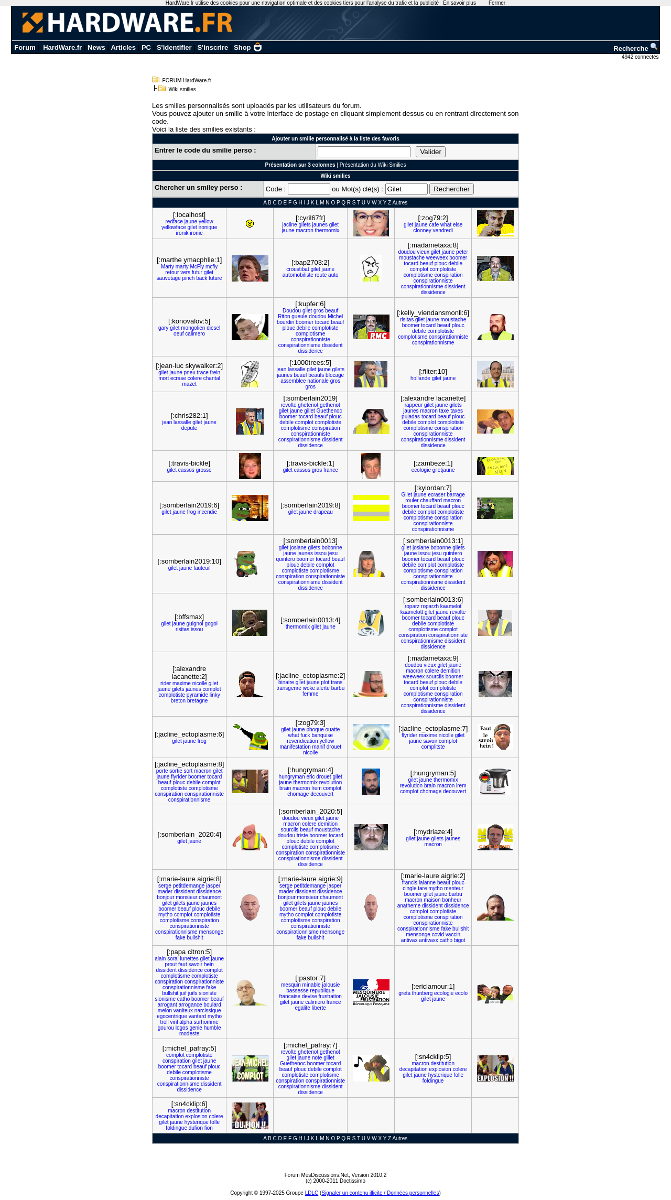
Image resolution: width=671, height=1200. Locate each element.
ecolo (461, 993)
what (445, 225)
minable (311, 985)
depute (189, 428)
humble (212, 1028)
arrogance (190, 1005)
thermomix (327, 230)
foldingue (433, 1081)
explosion (440, 1069)
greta (404, 993)
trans (336, 682)
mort (163, 378)
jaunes (320, 225)
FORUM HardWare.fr (187, 80)
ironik (182, 233)
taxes (456, 411)
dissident (455, 286)
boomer (458, 258)
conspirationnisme (422, 286)
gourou (166, 1028)
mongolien (193, 328)
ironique (208, 227)
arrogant (167, 1005)
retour (172, 272)
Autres (399, 203)
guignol (195, 623)
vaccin (453, 934)
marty (182, 266)
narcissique (207, 1010)
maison (432, 900)
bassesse (297, 990)
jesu (333, 553)
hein (209, 964)
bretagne (197, 701)
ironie (196, 233)
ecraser (436, 495)
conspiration (449, 275)
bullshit (195, 937)
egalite (302, 1008)
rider (165, 683)
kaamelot (451, 606)
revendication (302, 741)
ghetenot (308, 405)
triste (302, 835)
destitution (442, 1063)
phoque (314, 729)
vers (185, 272)
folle (458, 1075)
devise (309, 996)
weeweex (437, 258)
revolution (330, 782)
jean (281, 369)
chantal (211, 378)
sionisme (165, 999)
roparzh (430, 606)
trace (203, 372)
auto (333, 275)
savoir (431, 741)
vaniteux (183, 1010)
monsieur (186, 897)
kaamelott (412, 612)
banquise (322, 735)
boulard (212, 1005)
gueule (299, 316)
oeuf (178, 334)
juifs (193, 993)
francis (409, 882)
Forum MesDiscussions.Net (317, 1175)
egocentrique (172, 1016)
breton (178, 701)
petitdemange (189, 886)
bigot (460, 940)
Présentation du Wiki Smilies (373, 165)
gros (318, 310)
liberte (319, 1008)
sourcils (435, 676)
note (317, 1058)
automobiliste (298, 275)
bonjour (165, 897)
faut (182, 964)
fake (181, 937)
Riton (284, 316)
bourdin (285, 322)
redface (174, 221)
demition (450, 671)
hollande (420, 378)
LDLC (312, 1193)
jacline (289, 225)
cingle (409, 888)
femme (310, 694)
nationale (318, 381)
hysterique (440, 1075)
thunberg (422, 993)
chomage (298, 794)
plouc (441, 263)
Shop (248, 47)
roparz (412, 606)
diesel (213, 328)
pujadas (411, 416)
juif (183, 993)
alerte (323, 688)
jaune (191, 221)
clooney (422, 230)
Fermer (497, 3)
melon (165, 1010)
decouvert (321, 794)
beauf (426, 263)
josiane (298, 547)
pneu (190, 372)
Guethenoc (329, 411)
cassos (186, 470)
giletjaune (443, 470)
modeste (189, 1033)
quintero (285, 559)
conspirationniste (433, 281)
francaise (289, 996)
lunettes (189, 958)
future (215, 278)
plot (325, 682)
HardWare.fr (62, 47)
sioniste (208, 993)
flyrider (409, 735)
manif (318, 747)
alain (160, 958)
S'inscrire (212, 47)
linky (215, 695)
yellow (206, 221)
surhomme (205, 1022)
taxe (444, 411)
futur (197, 272)
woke (309, 688)
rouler (412, 500)
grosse (204, 470)
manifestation (294, 747)
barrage (455, 495)
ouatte (333, 729)
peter (462, 252)
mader (165, 891)
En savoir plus (459, 3)
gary (163, 328)
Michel (335, 316)
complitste (433, 747)
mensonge (211, 932)
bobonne (332, 547)
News (96, 47)
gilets (304, 225)
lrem (316, 788)
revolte (288, 405)
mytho (165, 914)
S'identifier (174, 47)
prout (171, 964)
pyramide (197, 695)
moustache (412, 258)
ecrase (178, 378)
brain (285, 788)
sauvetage (169, 278)
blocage (335, 375)
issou (321, 553)
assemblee (293, 381)
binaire (286, 682)
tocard (411, 263)
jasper (213, 886)
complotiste (443, 269)
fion (208, 1128)
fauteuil (201, 568)
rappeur (414, 405)
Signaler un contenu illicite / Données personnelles (380, 1193)
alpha (185, 1022)
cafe (434, 225)
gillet (309, 411)
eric (310, 777)
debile (455, 263)
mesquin (291, 985)
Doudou (292, 310)
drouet (334, 747)
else (457, 225)
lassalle (296, 369)
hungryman (292, 777)
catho (446, 940)
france (330, 470)
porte (162, 771)
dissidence (433, 292)
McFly (197, 266)
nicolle (199, 683)
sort (188, 771)
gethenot (330, 405)
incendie (207, 512)
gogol (211, 623)
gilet (192, 227)
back (201, 278)
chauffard (431, 500)
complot (419, 269)
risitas (407, 319)
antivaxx (428, 940)
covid (438, 934)
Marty (167, 266)
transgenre (288, 688)
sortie (175, 771)
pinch (188, 278)
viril (174, 1022)
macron (304, 230)
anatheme (408, 906)
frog (191, 512)
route (321, 275)
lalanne (427, 882)
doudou (406, 252)
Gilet (407, 495)
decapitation (413, 1069)
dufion (196, 1128)
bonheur (451, 900)
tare (422, 888)
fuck (305, 735)
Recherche (635, 48)
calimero (195, 334)
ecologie (421, 470)
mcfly (211, 266)
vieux (423, 252)
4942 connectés (641, 57)
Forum (24, 47)
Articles (123, 47)
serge (164, 886)
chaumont (210, 897)
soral (173, 958)
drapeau (323, 512)
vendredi (443, 230)
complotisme (418, 275)
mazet (189, 384)
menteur (453, 888)
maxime (181, 683)
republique (322, 990)
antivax (409, 940)
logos (182, 1028)
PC (146, 47)
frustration (329, 996)
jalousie (331, 985)
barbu (338, 688)
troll (164, 1022)
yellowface (173, 227)
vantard (197, 1016)
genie (195, 1028)
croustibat (297, 269)
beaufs (316, 375)
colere (195, 378)
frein (215, 372)
